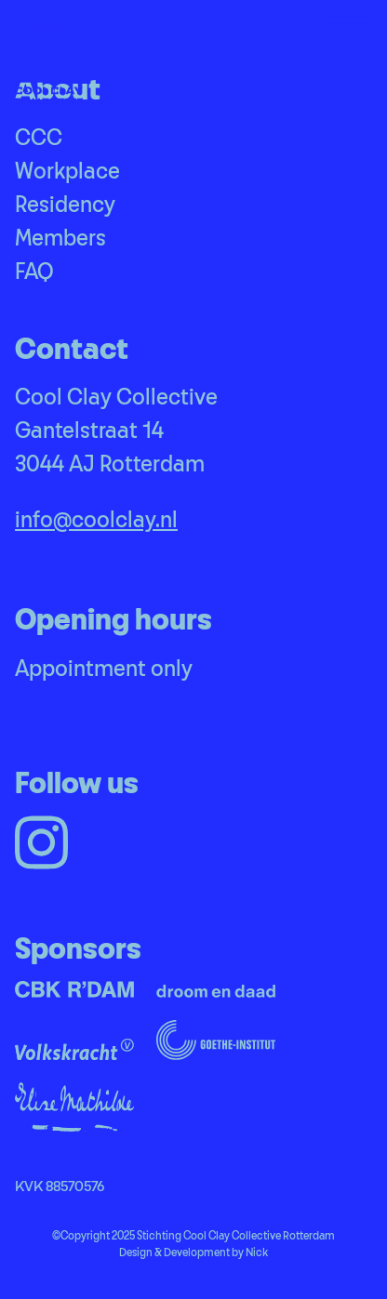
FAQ (34, 272)
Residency (65, 205)
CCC (38, 138)
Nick (257, 1253)
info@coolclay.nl (96, 521)
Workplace (67, 172)
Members (60, 239)
